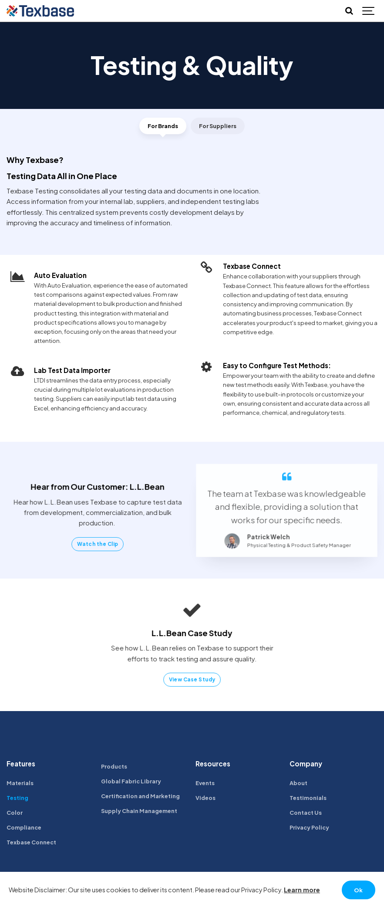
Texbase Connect (33, 844)
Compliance (25, 829)
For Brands (161, 126)
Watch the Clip (97, 543)
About (299, 784)
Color (15, 814)
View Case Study (192, 679)
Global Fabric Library (132, 782)
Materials (21, 784)
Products (115, 767)
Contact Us (307, 814)
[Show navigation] (368, 11)
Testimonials (309, 799)
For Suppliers (219, 126)
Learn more (302, 889)
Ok (358, 889)
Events (205, 784)
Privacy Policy (311, 829)
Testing (18, 799)
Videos (205, 799)
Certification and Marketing (143, 797)
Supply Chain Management (141, 813)
